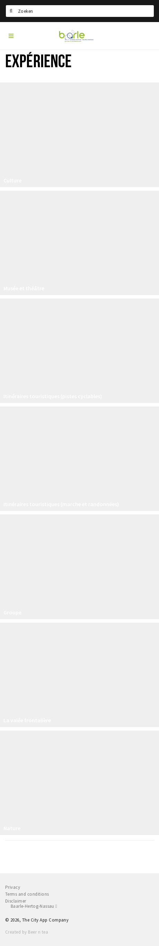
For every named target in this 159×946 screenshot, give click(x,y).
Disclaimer (15, 901)
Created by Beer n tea (26, 932)
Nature (11, 828)
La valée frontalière (27, 720)
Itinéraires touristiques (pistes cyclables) (52, 396)
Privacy (12, 887)
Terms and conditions (27, 894)
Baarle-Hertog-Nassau (34, 906)
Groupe (12, 612)
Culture (12, 180)
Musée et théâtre (23, 288)
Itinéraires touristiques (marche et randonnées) (61, 504)
